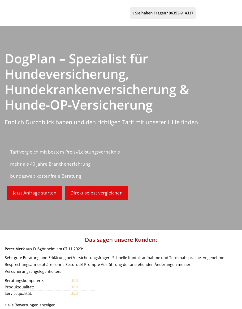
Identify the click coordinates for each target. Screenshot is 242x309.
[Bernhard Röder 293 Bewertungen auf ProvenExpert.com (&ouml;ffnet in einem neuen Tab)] (121, 298)
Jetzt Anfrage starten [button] (35, 168)
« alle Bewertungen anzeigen (30, 255)
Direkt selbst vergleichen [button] (99, 168)
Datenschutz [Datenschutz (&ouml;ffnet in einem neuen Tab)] (98, 283)
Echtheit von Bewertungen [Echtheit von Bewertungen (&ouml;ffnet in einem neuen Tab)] (221, 267)
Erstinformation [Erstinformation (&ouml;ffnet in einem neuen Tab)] (123, 283)
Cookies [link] (169, 283)
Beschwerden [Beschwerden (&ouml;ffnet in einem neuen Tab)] (149, 283)
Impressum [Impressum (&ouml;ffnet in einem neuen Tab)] (76, 283)
